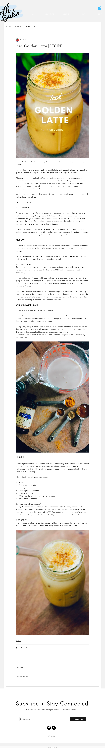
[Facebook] (49, 728)
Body (35, 26)
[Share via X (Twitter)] (21, 648)
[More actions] (88, 40)
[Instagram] (54, 728)
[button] (99, 8)
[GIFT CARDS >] (52, 736)
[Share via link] (26, 648)
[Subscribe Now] (78, 719)
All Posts (8, 26)
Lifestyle (18, 26)
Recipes (27, 26)
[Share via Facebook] (16, 648)
